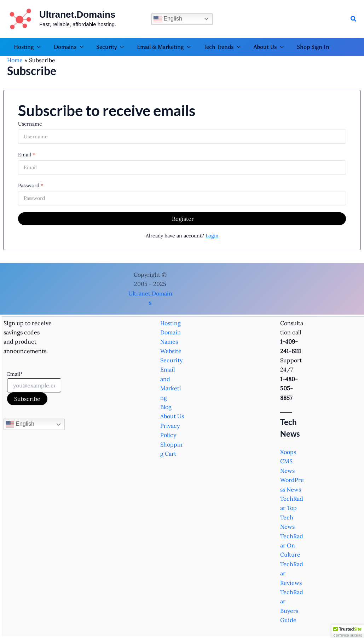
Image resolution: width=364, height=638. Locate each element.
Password (28, 185)
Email (24, 154)
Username (30, 124)
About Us (172, 416)
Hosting (170, 323)
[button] (354, 19)
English (168, 19)
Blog (166, 406)
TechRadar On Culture (291, 545)
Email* (15, 374)
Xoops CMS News (288, 461)
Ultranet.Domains (77, 14)
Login (212, 235)
